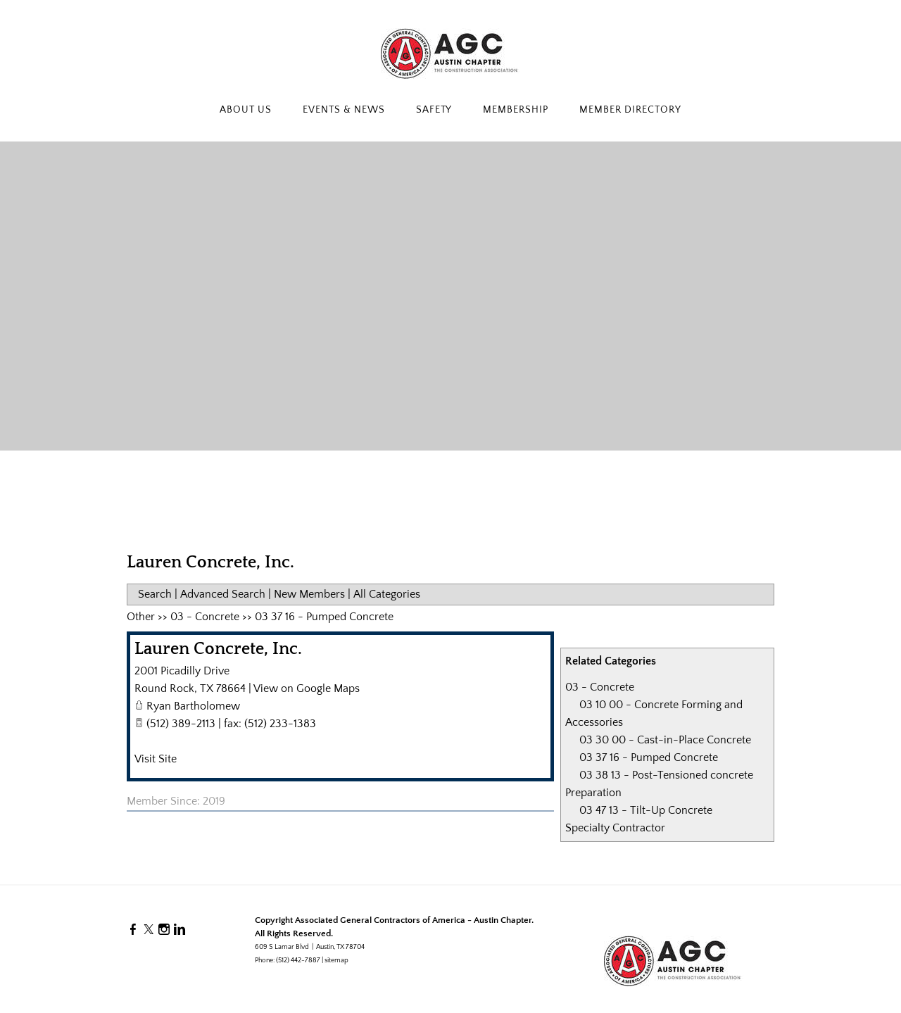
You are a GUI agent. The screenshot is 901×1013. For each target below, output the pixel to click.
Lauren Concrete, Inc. (218, 649)
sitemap (336, 960)
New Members (309, 594)
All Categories (386, 594)
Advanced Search (222, 594)
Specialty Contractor (615, 828)
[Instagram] (164, 930)
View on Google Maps (306, 688)
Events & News (344, 109)
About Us (246, 109)
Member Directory (630, 109)
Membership (515, 109)
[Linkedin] (179, 930)
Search (155, 594)
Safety (434, 109)
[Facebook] (133, 930)
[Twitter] (148, 930)
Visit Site (155, 759)
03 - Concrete (599, 687)
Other (141, 616)
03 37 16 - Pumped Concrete (648, 757)
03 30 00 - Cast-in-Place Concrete (665, 740)
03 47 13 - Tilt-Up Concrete (645, 810)
